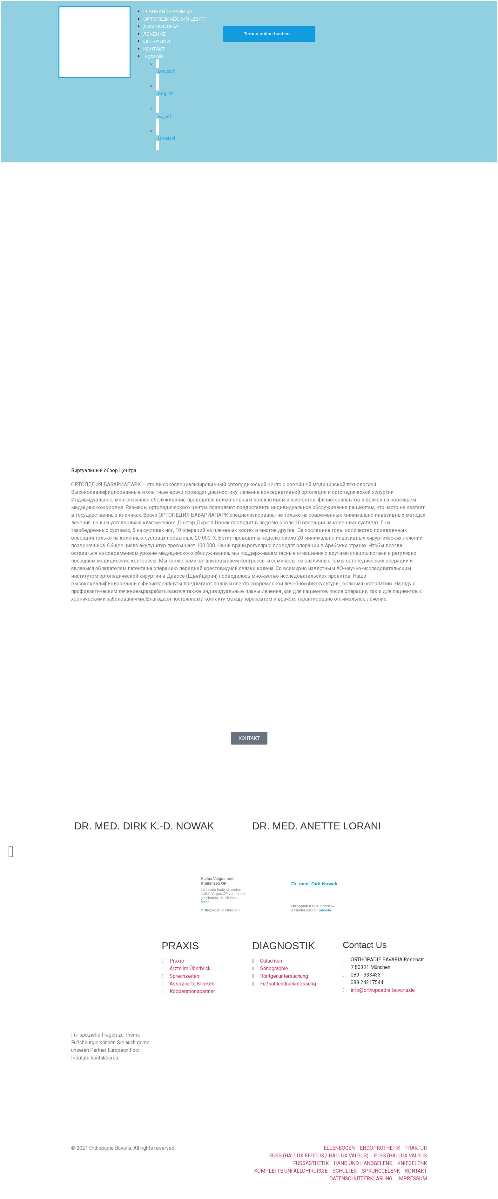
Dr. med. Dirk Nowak (314, 883)
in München (220, 910)
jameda (325, 910)
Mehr (205, 902)
